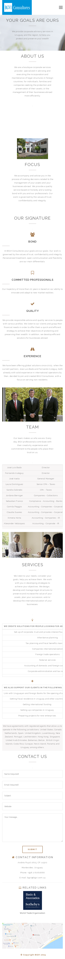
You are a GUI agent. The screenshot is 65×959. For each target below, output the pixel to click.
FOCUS (32, 164)
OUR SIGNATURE (32, 218)
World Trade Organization (32, 913)
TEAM (32, 427)
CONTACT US (32, 756)
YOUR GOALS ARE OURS (32, 20)
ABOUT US (32, 56)
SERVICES (32, 564)
